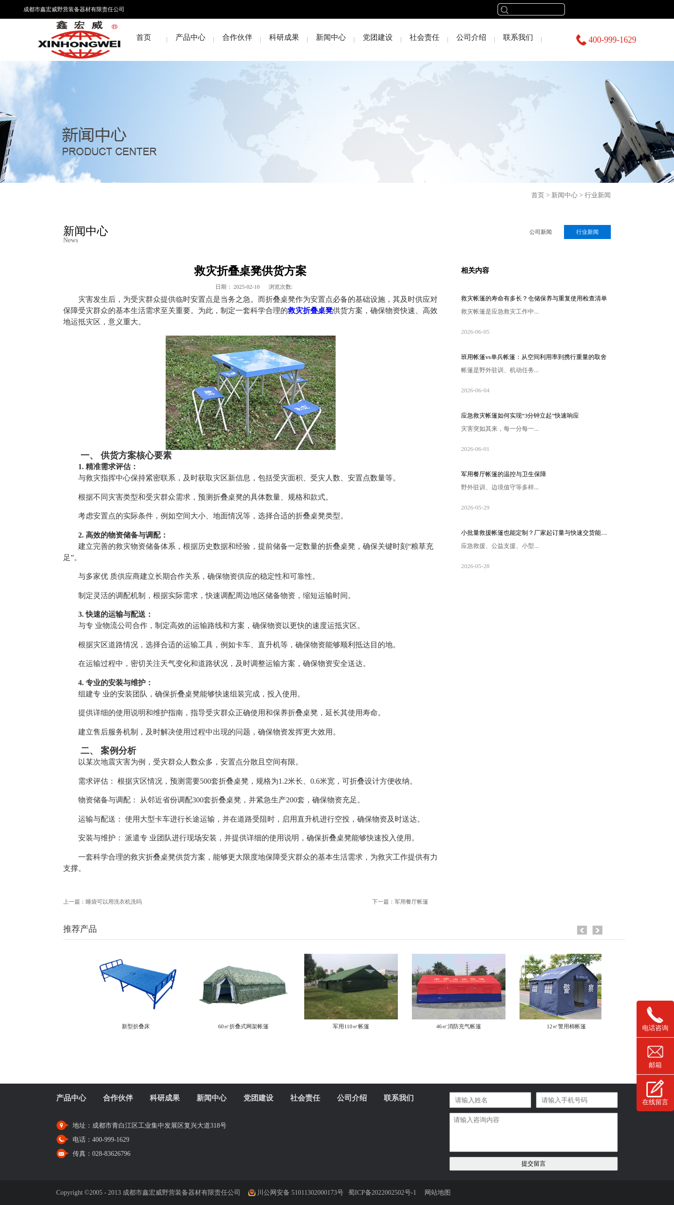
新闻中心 (564, 195)
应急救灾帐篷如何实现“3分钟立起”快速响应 (520, 415)
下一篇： (400, 901)
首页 (143, 37)
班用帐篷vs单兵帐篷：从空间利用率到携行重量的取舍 (534, 357)
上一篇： (102, 901)
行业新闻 (598, 195)
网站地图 (436, 1192)
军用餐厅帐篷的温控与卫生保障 (503, 474)
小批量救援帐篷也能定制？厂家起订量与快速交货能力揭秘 (536, 533)
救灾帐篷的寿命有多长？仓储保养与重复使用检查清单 (534, 298)
